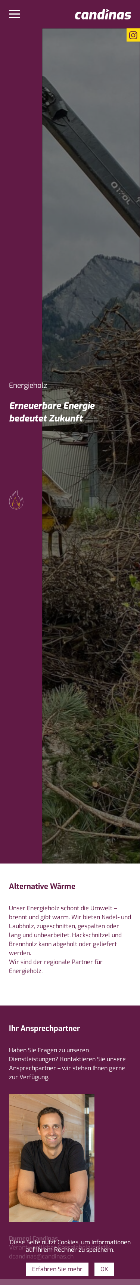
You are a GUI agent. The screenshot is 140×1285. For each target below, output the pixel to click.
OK (104, 1269)
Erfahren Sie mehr (57, 1269)
